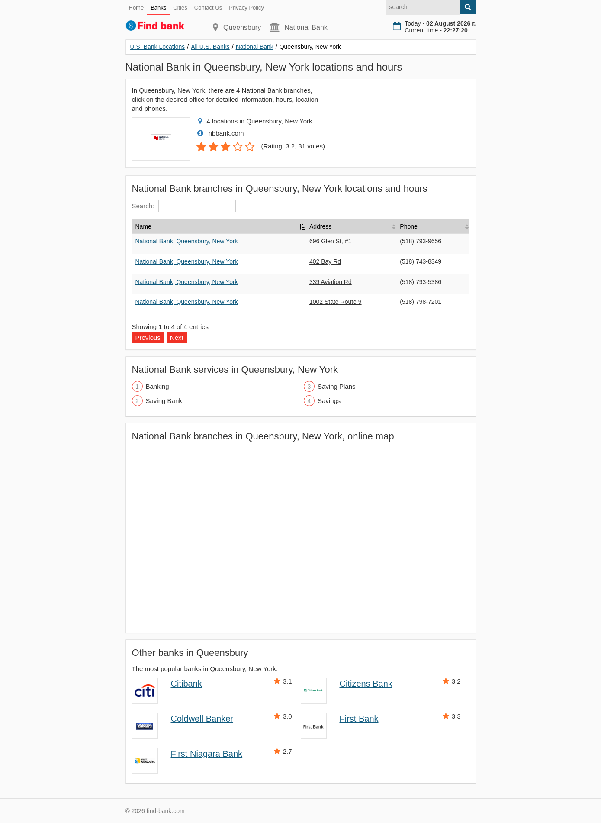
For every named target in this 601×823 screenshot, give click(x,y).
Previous (148, 337)
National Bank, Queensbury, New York (186, 241)
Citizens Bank (366, 683)
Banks (158, 7)
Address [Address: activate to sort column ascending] (320, 226)
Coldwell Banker (202, 718)
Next (176, 337)
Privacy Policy (246, 7)
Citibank (186, 683)
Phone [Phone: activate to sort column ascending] (408, 226)
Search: (184, 206)
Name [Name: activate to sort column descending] (143, 226)
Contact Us (208, 7)
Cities (180, 7)
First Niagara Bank (207, 753)
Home (136, 7)
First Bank (359, 718)
